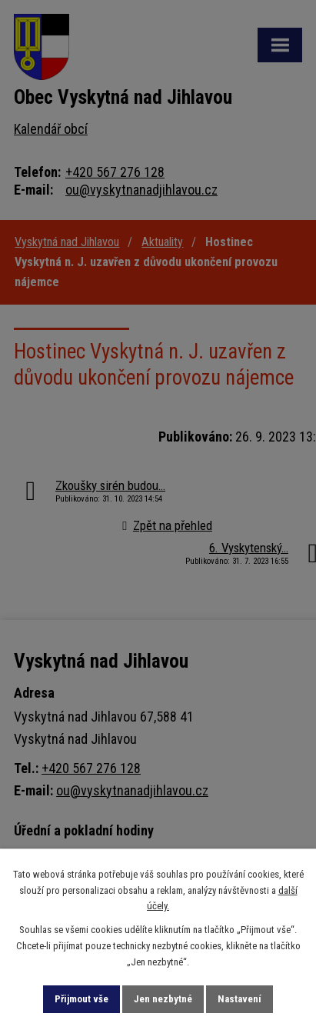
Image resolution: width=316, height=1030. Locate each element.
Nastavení (239, 999)
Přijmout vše (81, 999)
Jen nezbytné (163, 999)
